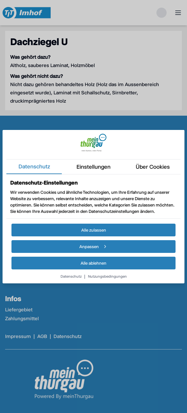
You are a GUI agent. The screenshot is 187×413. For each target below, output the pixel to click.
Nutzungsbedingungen (107, 276)
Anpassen (93, 246)
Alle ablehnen (93, 263)
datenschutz (34, 166)
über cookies (153, 167)
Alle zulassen (93, 230)
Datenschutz (71, 276)
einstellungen (93, 167)
